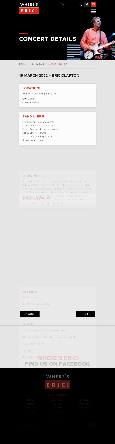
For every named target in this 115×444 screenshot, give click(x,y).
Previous (29, 314)
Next (85, 314)
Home (22, 64)
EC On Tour (37, 64)
